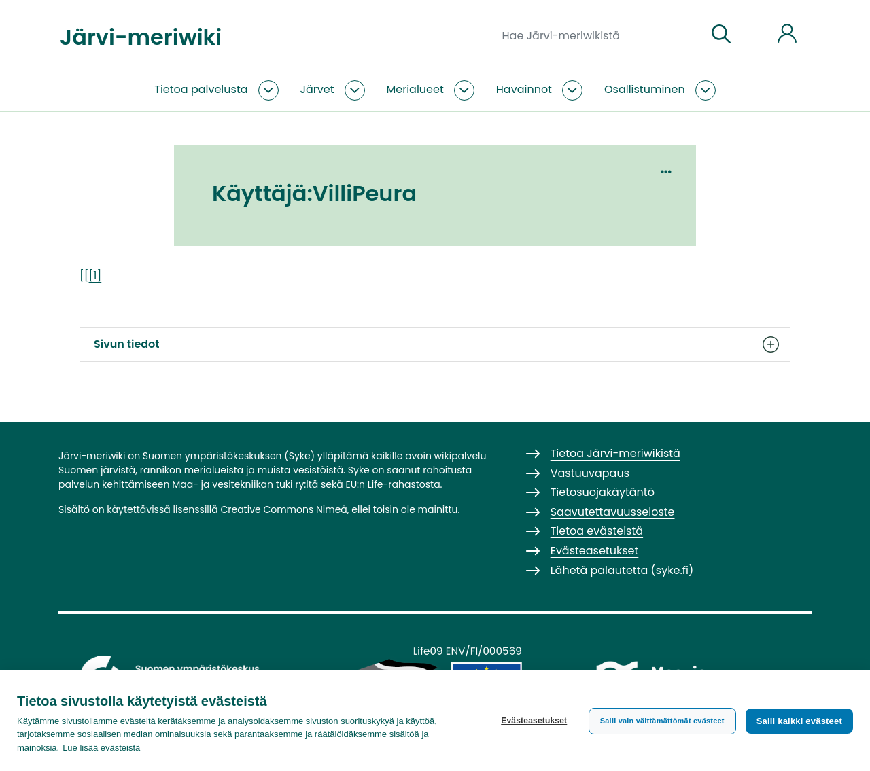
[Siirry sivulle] (721, 34)
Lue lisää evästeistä (101, 747)
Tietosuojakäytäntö (603, 492)
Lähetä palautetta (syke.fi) (622, 570)
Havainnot (524, 89)
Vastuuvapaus (590, 473)
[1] (95, 275)
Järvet (317, 89)
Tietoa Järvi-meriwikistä (615, 453)
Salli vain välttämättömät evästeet (662, 721)
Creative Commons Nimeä (283, 509)
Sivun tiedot (435, 344)
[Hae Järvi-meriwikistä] (599, 34)
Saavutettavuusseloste (613, 512)
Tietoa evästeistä (597, 531)
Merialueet (415, 89)
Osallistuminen (644, 89)
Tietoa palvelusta (200, 89)
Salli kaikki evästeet (799, 721)
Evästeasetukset (534, 720)
